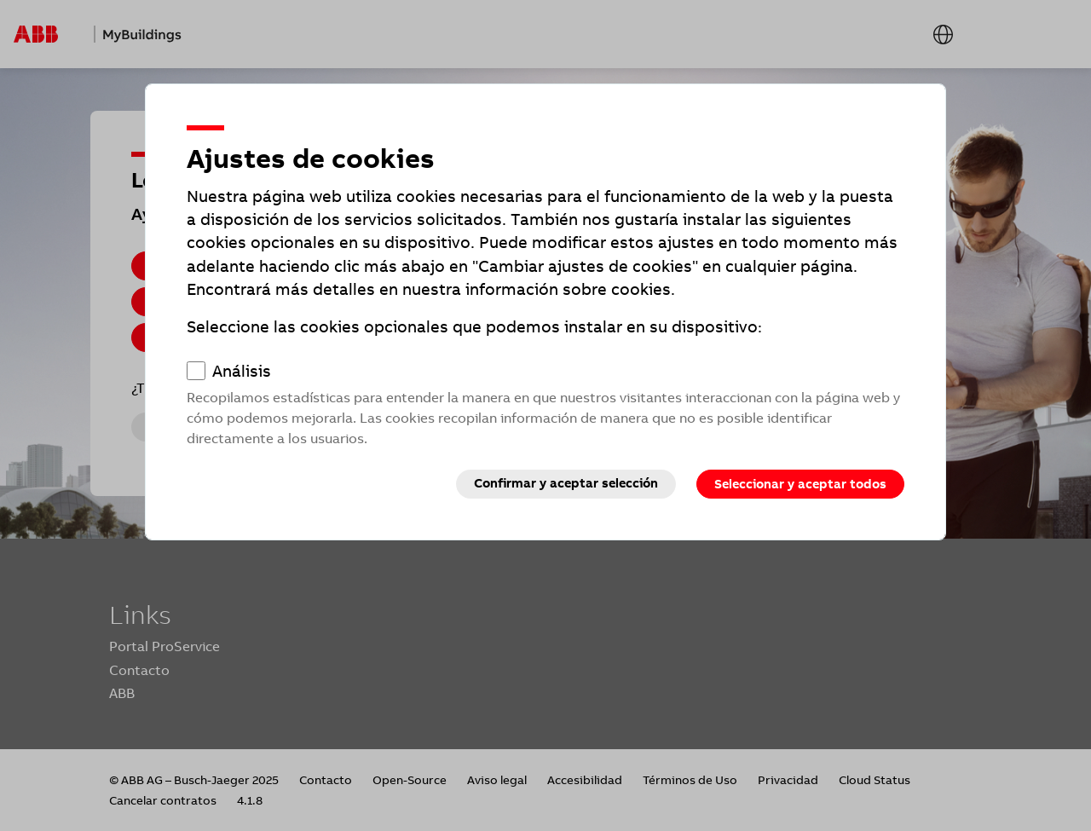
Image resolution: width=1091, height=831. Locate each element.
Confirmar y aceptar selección (566, 483)
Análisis (241, 371)
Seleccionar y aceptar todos (800, 484)
